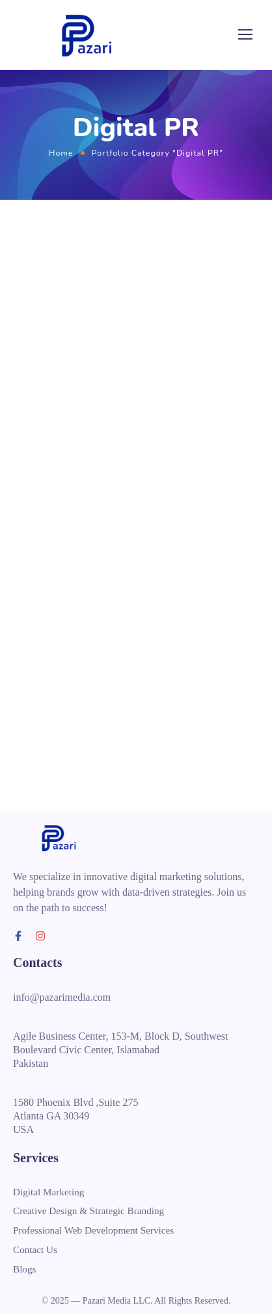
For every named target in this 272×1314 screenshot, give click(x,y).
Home (61, 152)
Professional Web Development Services (93, 1230)
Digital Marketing (48, 1192)
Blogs (24, 1268)
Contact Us (35, 1249)
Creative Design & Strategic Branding (88, 1211)
